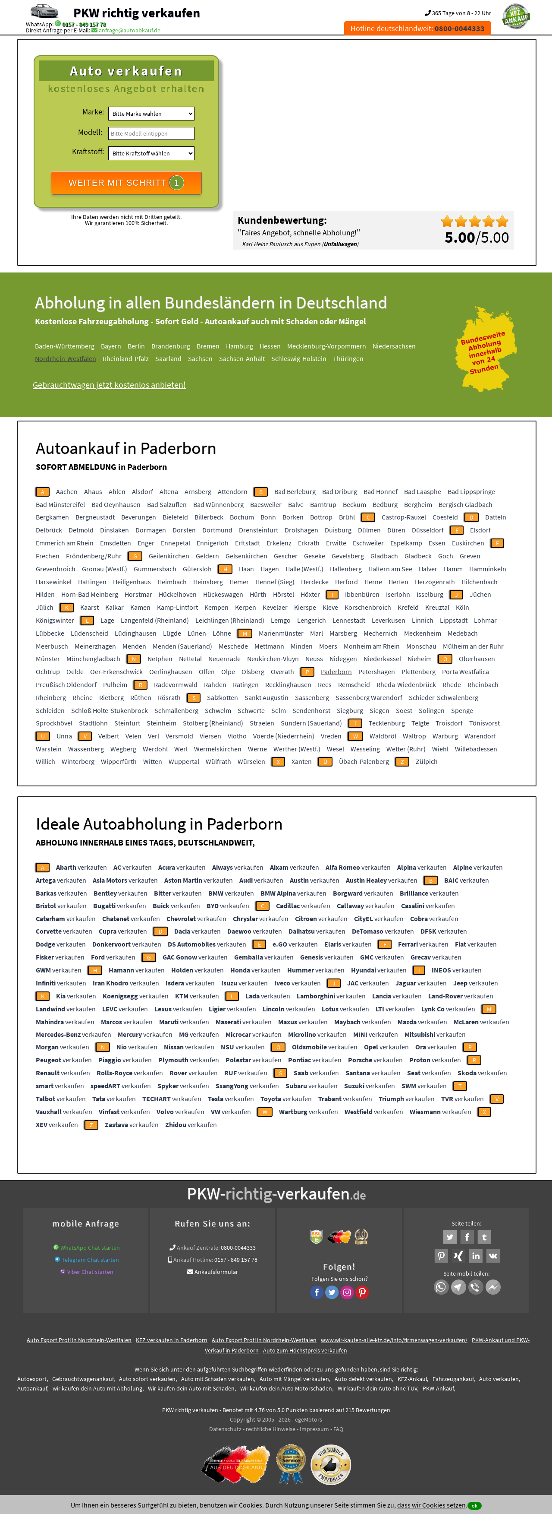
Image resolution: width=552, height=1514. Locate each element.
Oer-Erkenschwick (116, 671)
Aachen (67, 491)
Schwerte (251, 710)
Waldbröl (383, 736)
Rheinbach (483, 684)
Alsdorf (142, 491)
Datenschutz (225, 1429)
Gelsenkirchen (246, 555)
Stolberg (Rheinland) (213, 723)
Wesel (335, 748)
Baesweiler (266, 504)
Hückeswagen (223, 594)
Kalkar (114, 607)
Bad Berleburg (295, 491)
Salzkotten (222, 697)
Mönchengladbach (93, 658)
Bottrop (321, 517)
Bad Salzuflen (167, 504)
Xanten (302, 761)
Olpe (228, 671)
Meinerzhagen (95, 646)
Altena (169, 491)
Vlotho (237, 736)
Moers (328, 646)
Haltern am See (390, 568)
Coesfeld (445, 517)
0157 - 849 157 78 (84, 24)
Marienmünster (281, 633)
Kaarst (89, 607)
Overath (282, 671)
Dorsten (184, 530)
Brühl (347, 517)
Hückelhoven (178, 594)
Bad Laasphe (422, 491)
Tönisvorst (484, 723)
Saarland (168, 358)
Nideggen (343, 658)
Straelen (262, 723)
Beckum (354, 504)
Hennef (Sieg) (275, 581)
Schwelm (218, 710)
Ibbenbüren (362, 594)
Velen (133, 736)
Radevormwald (176, 684)
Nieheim (420, 658)
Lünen (197, 633)
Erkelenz (279, 542)
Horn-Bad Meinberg (89, 594)
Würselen (251, 761)
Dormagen (150, 530)
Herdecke (315, 581)
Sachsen (200, 358)
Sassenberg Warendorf (369, 697)
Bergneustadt (95, 517)
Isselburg (430, 594)
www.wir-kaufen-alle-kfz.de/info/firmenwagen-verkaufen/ (394, 1340)
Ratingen (246, 684)
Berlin (136, 346)
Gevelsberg (348, 555)
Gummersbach (155, 568)
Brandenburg (170, 346)
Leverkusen (388, 620)
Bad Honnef (381, 491)
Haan (246, 568)
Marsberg (343, 633)
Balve (296, 504)
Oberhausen (477, 658)
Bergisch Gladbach (465, 504)
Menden (134, 646)
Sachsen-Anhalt (242, 358)
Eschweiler (368, 542)
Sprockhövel (54, 723)
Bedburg (385, 504)
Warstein (49, 748)
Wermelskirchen (218, 748)
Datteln (495, 517)
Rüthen (140, 697)
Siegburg (350, 710)
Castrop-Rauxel (404, 517)
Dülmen (369, 530)
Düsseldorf (428, 530)
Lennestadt (348, 620)
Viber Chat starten (90, 1272)
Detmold (81, 530)
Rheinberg (51, 697)
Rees (325, 684)
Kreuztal (437, 607)
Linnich (422, 620)
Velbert (108, 736)
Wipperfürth (119, 761)
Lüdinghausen (136, 633)
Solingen (432, 710)
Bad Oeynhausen (116, 504)
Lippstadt (453, 620)
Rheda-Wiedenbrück (406, 684)
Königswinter (55, 620)
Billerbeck (208, 517)
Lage (107, 620)
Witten (152, 761)
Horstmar (138, 594)
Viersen (210, 736)
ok (474, 1505)
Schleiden (50, 710)
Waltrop (414, 736)
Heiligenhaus (132, 581)
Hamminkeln (487, 568)
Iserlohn (398, 594)
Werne (257, 748)
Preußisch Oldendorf (66, 684)
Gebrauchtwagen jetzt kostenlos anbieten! (109, 384)
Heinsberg (208, 581)
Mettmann (269, 646)
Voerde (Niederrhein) (283, 736)
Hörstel (283, 594)
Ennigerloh (213, 542)
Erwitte (336, 542)
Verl (153, 736)
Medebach (463, 633)
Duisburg (338, 530)
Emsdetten (115, 542)
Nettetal (190, 658)
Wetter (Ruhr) (406, 748)
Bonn (268, 517)
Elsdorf (480, 530)
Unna (64, 736)
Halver (428, 568)
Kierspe (305, 607)
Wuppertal (184, 761)
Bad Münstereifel (60, 504)
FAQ (338, 1429)
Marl (316, 633)
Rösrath (169, 697)
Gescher (286, 555)
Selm (278, 710)
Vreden (331, 736)
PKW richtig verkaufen (136, 12)
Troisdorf (449, 723)
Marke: (93, 112)
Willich (45, 761)
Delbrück (49, 530)
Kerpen (245, 607)
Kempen (216, 607)
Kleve (330, 607)
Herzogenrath (435, 581)
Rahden (215, 684)
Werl (181, 748)
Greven (470, 555)
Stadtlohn (93, 723)
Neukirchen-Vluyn (273, 658)
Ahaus (93, 491)
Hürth (258, 594)
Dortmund (217, 530)
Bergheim (418, 504)
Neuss (314, 658)
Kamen (140, 607)
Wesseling (365, 748)
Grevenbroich (55, 568)
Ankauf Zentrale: (198, 1247)
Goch (445, 555)
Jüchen (480, 594)
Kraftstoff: (88, 151)
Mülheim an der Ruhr (473, 646)
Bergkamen (52, 517)
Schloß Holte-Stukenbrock (109, 710)
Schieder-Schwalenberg (443, 697)
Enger (146, 542)
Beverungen (138, 517)
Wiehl (440, 748)
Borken (293, 517)
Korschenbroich (368, 607)
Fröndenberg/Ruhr (94, 555)
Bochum (242, 517)
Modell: (90, 132)
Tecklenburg (387, 723)
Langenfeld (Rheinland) (155, 620)
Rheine (82, 697)
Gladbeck (418, 555)
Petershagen (376, 671)
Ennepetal (175, 542)
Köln (462, 607)
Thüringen (348, 358)
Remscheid (354, 684)
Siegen (379, 710)
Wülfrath (218, 761)
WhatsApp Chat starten (90, 1247)
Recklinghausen (288, 684)
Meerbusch (52, 646)
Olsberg (253, 671)
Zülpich (427, 761)
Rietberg (111, 697)
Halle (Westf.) (304, 568)
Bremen (208, 346)
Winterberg (78, 761)
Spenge (462, 710)
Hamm (453, 568)
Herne (373, 581)
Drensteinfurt (258, 530)
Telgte (420, 723)
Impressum (314, 1429)
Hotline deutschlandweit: (418, 28)
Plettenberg (418, 671)
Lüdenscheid (89, 633)
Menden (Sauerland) (182, 646)
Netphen (159, 658)
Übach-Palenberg (364, 761)
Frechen (48, 555)
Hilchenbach (479, 581)
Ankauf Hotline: (193, 1260)
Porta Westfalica (465, 671)
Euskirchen (468, 542)
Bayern (111, 346)
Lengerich (311, 620)
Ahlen (117, 491)
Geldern (207, 555)
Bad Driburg (339, 491)
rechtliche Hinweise (270, 1429)
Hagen (269, 568)
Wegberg (123, 748)
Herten (398, 581)
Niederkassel (382, 658)
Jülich (44, 607)
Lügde (172, 633)
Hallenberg (346, 568)
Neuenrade (224, 658)
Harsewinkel (54, 581)
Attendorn (233, 491)
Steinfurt (127, 723)
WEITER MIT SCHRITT (126, 182)
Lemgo (281, 620)
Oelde (75, 671)
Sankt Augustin (267, 697)
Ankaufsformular (216, 1272)
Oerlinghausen (170, 671)
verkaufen (81, 867)
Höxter (310, 594)
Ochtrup (48, 671)
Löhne (222, 633)
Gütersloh (197, 568)
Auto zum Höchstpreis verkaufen (305, 1350)
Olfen (207, 671)
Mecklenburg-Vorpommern (326, 346)
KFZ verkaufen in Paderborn (171, 1340)
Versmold (179, 736)
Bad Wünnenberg (218, 504)
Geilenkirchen (169, 555)
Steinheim (161, 723)
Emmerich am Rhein (65, 542)
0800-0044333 (238, 1247)
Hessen (270, 346)
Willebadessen (476, 748)
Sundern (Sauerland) (311, 723)
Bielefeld (175, 517)
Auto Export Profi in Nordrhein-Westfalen (79, 1340)
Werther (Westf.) (296, 748)
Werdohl (155, 748)
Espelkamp (406, 542)
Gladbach (384, 555)
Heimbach (172, 581)
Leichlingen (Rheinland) (229, 620)
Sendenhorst (311, 710)
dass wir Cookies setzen (431, 1505)
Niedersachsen (394, 346)
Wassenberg (86, 748)
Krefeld (408, 607)
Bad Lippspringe (471, 491)
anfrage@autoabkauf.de (129, 30)
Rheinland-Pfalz (126, 358)
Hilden (45, 594)
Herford (346, 581)
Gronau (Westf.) (104, 568)
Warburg (445, 736)
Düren (396, 530)
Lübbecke (50, 633)
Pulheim (115, 684)
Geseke (314, 555)
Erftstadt (247, 542)
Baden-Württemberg (64, 346)
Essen (437, 542)
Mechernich (381, 633)
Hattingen (92, 581)
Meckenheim (422, 633)
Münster (48, 658)
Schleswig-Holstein (298, 358)
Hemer (239, 581)
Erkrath (309, 542)
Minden (302, 646)
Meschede (233, 646)
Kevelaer (275, 607)
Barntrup (323, 504)
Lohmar (485, 620)
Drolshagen (301, 530)
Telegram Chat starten (90, 1260)
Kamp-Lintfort (177, 607)
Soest (404, 710)
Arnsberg (198, 491)
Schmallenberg (176, 710)
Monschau (421, 646)
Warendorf (480, 736)
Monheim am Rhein (372, 646)
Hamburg (239, 346)
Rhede (451, 684)
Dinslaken (114, 530)
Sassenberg (312, 697)
